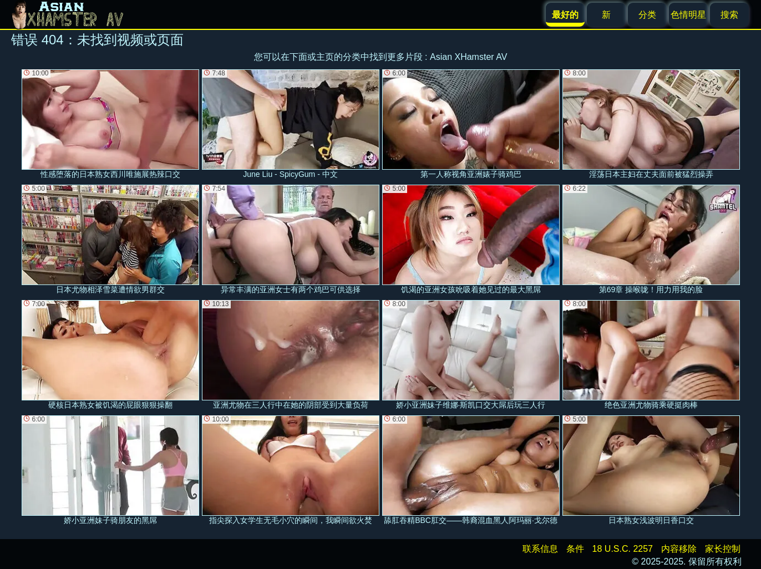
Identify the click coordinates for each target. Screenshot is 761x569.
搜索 (729, 14)
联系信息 (540, 548)
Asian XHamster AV (468, 57)
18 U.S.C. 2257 (622, 548)
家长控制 (722, 548)
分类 (647, 14)
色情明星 (688, 14)
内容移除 (679, 548)
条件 (575, 548)
